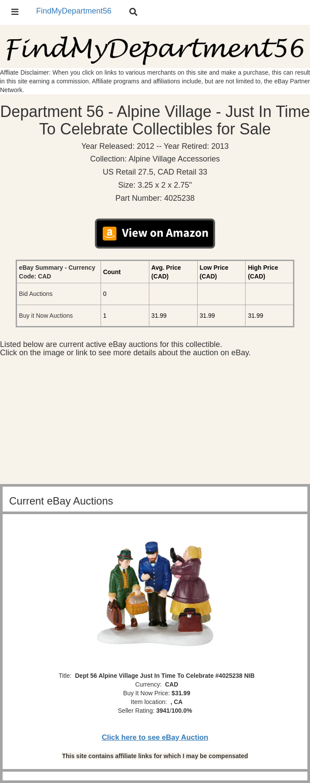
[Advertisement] (155, 423)
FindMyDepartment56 (73, 11)
